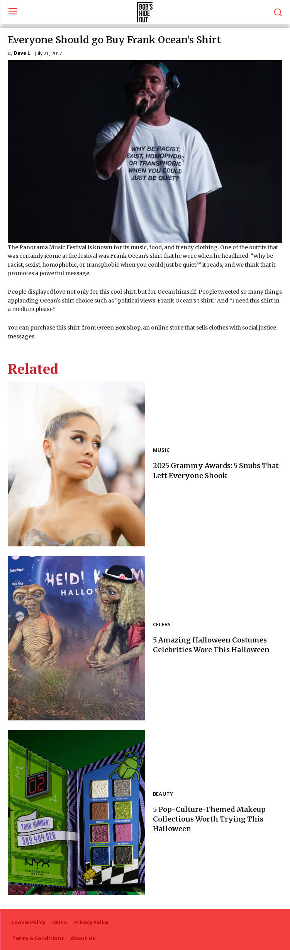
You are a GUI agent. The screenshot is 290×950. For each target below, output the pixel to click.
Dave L (22, 53)
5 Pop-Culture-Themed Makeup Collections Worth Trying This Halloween (209, 819)
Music (161, 450)
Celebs (162, 625)
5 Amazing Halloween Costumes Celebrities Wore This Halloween (211, 645)
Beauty (163, 794)
